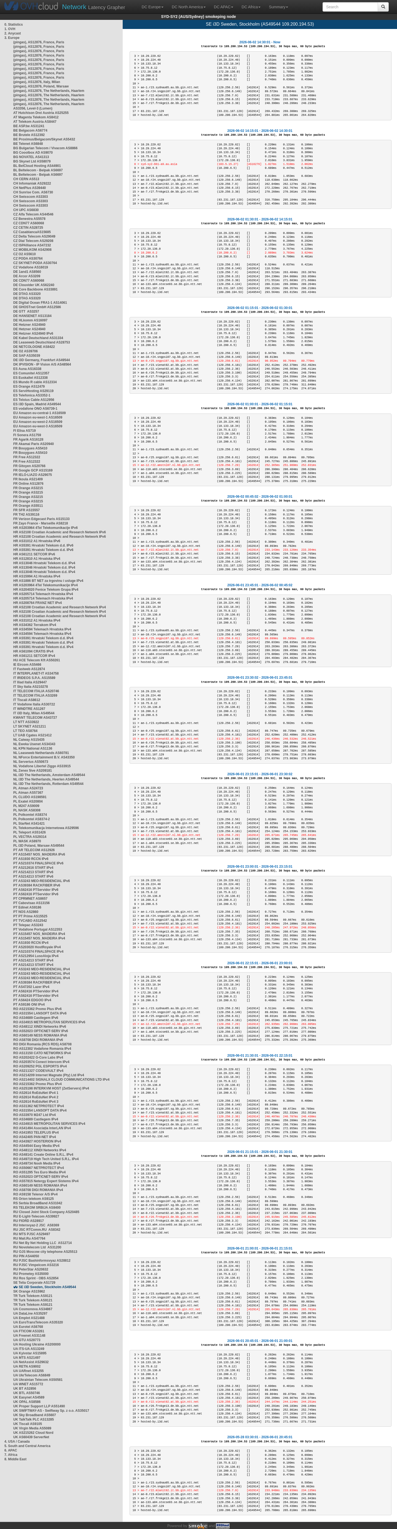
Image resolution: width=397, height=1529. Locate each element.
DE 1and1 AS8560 (27, 272)
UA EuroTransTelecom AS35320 (38, 1322)
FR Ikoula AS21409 (28, 479)
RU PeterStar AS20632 (30, 1269)
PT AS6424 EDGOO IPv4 (32, 1000)
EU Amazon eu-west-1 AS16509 (37, 417)
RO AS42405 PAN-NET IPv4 (34, 1137)
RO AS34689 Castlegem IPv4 (35, 1119)
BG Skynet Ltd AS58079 (32, 161)
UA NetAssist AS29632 (31, 1362)
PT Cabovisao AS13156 (31, 903)
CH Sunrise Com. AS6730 (33, 192)
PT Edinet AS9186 (27, 907)
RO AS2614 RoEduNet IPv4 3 (35, 1102)
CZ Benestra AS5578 (29, 219)
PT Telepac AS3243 (28, 925)
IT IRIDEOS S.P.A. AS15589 (34, 678)
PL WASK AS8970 (27, 841)
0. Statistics (13, 24)
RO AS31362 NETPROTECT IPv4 (38, 1106)
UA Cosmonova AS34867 (32, 1309)
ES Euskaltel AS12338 (30, 378)
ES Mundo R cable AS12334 (35, 382)
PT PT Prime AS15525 (30, 916)
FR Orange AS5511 (28, 506)
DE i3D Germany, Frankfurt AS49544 (41, 360)
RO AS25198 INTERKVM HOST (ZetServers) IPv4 (51, 1088)
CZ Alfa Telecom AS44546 (33, 214)
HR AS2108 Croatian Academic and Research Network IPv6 (59, 532)
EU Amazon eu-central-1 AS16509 (39, 413)
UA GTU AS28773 (26, 1340)
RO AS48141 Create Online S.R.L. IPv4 (43, 1155)
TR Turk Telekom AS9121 (32, 1296)
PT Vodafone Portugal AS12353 (37, 929)
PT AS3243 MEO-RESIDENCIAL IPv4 (41, 969)
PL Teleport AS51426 (29, 832)
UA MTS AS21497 (26, 1358)
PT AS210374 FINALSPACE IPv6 (38, 863)
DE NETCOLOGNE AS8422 (34, 347)
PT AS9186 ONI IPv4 (29, 1004)
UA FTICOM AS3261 (28, 1331)
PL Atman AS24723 (28, 788)
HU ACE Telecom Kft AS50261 (36, 660)
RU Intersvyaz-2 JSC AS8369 (36, 1225)
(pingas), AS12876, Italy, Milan (36, 82)
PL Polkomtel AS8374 (30, 815)
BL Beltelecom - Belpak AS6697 (38, 170)
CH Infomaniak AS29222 (32, 183)
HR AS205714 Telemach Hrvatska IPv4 (43, 594)
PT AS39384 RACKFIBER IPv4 (36, 982)
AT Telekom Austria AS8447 (35, 122)
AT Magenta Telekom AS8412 (36, 117)
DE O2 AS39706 (25, 351)
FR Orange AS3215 (28, 488)
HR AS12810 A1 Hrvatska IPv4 (36, 559)
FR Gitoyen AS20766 (29, 466)
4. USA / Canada (17, 1441)
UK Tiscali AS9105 (27, 1424)
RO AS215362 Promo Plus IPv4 (37, 1084)
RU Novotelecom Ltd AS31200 (37, 1247)
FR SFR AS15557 (26, 510)
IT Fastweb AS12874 (29, 669)
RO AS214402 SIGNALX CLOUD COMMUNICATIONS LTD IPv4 (61, 1080)
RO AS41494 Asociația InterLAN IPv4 (42, 1128)
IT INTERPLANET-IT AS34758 (36, 673)
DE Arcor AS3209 (26, 276)
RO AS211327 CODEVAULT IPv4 (38, 1071)
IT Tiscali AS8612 (26, 700)
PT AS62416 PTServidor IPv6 (35, 890)
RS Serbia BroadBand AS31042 (37, 1203)
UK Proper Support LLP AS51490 (39, 1406)
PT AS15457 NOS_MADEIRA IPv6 (39, 854)
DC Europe (152, 7)
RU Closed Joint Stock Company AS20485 (46, 1212)
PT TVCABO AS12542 (30, 921)
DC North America (189, 7)
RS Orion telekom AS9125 (33, 1199)
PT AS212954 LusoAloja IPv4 (35, 956)
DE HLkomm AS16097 (30, 320)
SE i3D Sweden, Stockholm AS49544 (47, 1287)
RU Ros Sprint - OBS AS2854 (35, 1278)
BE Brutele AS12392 (29, 135)
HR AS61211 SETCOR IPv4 (34, 656)
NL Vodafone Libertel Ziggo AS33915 (42, 766)
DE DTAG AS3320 (27, 294)
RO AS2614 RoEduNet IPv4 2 (35, 1097)
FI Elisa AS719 (24, 431)
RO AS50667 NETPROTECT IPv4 (38, 1168)
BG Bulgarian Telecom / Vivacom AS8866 (45, 148)
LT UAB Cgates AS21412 (32, 735)
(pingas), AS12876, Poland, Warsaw (41, 86)
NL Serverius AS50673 (30, 762)
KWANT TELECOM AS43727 (35, 718)
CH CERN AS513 (26, 179)
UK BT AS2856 (24, 1389)
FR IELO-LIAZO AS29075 (32, 475)
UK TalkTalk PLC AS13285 (33, 1419)
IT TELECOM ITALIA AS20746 (36, 691)
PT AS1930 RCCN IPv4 (31, 943)
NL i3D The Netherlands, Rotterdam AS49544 (48, 784)
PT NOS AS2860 (25, 912)
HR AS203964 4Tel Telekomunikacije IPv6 (45, 528)
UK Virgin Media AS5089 (32, 1428)
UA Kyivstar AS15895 (30, 1353)
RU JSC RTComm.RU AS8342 (36, 1230)
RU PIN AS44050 (26, 1256)
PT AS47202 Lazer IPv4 (31, 987)
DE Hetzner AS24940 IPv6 (33, 333)
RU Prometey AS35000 (31, 1274)
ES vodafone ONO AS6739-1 (35, 409)
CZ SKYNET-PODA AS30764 (35, 263)
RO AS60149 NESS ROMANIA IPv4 (40, 1185)
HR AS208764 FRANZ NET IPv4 (37, 603)
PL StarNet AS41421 (29, 823)
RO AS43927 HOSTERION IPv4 (37, 1141)
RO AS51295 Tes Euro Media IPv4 (39, 1172)
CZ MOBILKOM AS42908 (32, 250)
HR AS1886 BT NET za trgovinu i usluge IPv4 (48, 581)
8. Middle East (15, 1459)
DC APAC (223, 7)
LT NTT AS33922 (26, 722)
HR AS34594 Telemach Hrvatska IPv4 (42, 629)
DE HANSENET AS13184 (32, 316)
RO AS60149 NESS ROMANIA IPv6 (40, 1035)
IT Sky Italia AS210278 (30, 687)
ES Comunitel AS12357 (31, 373)
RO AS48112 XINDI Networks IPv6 (39, 1027)
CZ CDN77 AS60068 (28, 223)
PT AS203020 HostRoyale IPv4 (37, 947)
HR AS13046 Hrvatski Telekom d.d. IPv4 (44, 563)
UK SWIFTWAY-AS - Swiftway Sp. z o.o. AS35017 (51, 1411)
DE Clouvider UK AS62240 (33, 285)
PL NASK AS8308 (27, 810)
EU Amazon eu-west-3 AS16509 (37, 426)
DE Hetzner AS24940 (29, 325)
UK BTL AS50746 (26, 1393)
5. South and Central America (27, 1446)
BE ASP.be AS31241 (28, 126)
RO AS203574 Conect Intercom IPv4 (41, 1062)
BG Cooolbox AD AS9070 (33, 153)
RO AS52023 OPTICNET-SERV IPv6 (40, 1031)
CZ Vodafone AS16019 (30, 267)
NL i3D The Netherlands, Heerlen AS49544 (46, 779)
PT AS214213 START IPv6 (33, 872)
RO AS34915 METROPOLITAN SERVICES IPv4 (49, 1124)
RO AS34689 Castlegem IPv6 (35, 1018)
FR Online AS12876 (28, 484)
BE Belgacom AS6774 (30, 130)
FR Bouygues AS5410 (30, 448)
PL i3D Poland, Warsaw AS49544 (38, 846)
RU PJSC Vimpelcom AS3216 (36, 1265)
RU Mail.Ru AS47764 (29, 1238)
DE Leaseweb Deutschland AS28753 (41, 342)
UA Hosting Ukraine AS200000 (37, 1344)
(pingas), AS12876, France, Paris (38, 42)
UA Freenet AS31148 (29, 1336)
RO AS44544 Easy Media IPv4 (36, 1146)
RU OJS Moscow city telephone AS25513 (45, 1252)
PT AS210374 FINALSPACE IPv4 (38, 951)
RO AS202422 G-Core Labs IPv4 (38, 1057)
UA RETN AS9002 (27, 1366)
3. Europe (12, 38)
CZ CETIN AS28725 (28, 228)
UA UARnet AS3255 (28, 1371)
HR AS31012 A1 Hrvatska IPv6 (36, 541)
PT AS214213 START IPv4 (33, 960)
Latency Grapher (93, 6)
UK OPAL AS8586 (27, 1402)
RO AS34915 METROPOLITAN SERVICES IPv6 (49, 1022)
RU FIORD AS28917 (28, 1221)
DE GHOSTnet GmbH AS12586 (37, 307)
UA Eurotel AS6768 (28, 1327)
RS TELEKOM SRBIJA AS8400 (37, 1208)
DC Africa (251, 7)
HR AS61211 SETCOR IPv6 (34, 554)
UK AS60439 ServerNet (31, 1437)
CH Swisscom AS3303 (30, 197)
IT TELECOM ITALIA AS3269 (35, 695)
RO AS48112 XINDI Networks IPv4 (39, 1150)
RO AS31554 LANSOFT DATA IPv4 (39, 1110)
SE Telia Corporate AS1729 (34, 1283)
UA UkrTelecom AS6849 (31, 1375)
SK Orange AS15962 (29, 1291)
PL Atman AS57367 (28, 793)
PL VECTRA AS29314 (29, 837)
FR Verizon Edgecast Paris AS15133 (41, 519)
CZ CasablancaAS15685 (32, 232)
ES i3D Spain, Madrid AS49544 (37, 404)
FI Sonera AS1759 (27, 435)
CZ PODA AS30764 (27, 258)
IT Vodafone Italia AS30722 (34, 704)
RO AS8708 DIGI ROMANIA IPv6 (38, 1040)
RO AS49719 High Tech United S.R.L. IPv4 (46, 1159)
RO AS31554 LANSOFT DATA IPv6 (39, 1013)
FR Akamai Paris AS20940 (33, 444)
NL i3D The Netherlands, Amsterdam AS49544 (49, 775)
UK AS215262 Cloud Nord (33, 1433)
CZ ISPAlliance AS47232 (32, 245)
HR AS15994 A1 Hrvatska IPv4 (36, 576)
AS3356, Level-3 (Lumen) (32, 108)
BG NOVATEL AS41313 (31, 157)
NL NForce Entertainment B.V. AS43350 (44, 757)
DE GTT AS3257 (26, 311)
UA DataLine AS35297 (30, 1313)
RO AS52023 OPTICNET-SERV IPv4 (40, 1177)
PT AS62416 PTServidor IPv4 (35, 991)
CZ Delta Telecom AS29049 (34, 236)
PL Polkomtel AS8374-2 (31, 819)
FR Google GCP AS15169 (33, 470)
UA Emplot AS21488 (29, 1318)
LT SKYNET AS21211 (29, 726)
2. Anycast (12, 33)
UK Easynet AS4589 (28, 1397)
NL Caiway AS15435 (28, 740)
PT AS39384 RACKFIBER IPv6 (36, 885)
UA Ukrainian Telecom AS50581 (38, 1380)
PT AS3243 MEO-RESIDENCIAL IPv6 (41, 881)
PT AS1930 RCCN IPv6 (31, 859)
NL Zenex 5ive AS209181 (32, 771)
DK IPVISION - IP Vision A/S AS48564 (42, 364)
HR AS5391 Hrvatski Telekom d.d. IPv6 (43, 545)
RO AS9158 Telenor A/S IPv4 (35, 1194)
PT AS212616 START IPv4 (33, 868)
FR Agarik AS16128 (28, 439)
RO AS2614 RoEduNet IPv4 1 (35, 1093)
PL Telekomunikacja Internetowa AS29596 (46, 828)
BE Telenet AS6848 (28, 144)
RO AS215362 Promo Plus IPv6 (37, 1009)
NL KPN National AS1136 (32, 748)
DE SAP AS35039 (26, 356)
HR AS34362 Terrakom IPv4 (34, 625)
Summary (278, 7)
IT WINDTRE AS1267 (29, 709)
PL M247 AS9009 (26, 806)
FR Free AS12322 (26, 457)
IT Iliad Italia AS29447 (30, 682)
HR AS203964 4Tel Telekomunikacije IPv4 (45, 585)
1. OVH (9, 29)
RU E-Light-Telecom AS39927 (36, 1216)
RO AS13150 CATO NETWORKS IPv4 (42, 1053)
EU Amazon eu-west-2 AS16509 (37, 422)
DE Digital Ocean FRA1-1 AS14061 (40, 303)
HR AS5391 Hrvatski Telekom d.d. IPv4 (43, 638)
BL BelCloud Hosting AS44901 (37, 166)
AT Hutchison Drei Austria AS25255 (41, 113)
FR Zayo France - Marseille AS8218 (40, 523)
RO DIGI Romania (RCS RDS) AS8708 (42, 1044)
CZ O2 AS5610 (24, 254)
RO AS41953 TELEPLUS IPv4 (36, 1132)
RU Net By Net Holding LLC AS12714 (42, 1243)
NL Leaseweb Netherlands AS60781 (41, 753)
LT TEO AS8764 (25, 731)
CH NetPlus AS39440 (29, 188)
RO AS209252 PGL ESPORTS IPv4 (40, 1066)
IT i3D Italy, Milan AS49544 (33, 713)
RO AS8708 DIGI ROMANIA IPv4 (38, 1190)
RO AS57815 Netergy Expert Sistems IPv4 (46, 1181)
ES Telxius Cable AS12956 (33, 400)
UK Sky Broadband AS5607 (34, 1415)
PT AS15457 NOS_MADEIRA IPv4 (39, 934)
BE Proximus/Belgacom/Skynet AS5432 (44, 139)
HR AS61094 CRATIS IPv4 (33, 651)
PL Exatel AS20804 (28, 801)
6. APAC (10, 1450)
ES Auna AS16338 (27, 369)
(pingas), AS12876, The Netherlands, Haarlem (48, 91)
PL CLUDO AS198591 (30, 797)
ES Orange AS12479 (29, 386)
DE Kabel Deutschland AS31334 (38, 338)
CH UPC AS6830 (26, 210)
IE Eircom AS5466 (27, 665)
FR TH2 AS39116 (26, 514)
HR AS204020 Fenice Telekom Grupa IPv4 (45, 590)
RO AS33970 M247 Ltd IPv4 (34, 1115)
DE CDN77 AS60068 (28, 281)
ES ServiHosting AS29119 (33, 391)
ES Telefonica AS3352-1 (31, 395)
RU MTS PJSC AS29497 (31, 1234)
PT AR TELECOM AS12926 (34, 850)
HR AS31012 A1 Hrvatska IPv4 (36, 620)
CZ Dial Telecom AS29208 (33, 241)
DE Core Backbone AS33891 (35, 289)
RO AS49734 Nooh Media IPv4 (36, 1163)
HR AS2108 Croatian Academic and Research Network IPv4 (59, 607)
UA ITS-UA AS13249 (28, 1349)
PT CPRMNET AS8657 (30, 899)
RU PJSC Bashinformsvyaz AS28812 (42, 1260)
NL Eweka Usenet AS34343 (34, 744)
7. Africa (10, 1455)
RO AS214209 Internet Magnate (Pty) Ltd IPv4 (48, 1075)
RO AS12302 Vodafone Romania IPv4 (42, 1049)
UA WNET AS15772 (28, 1384)
